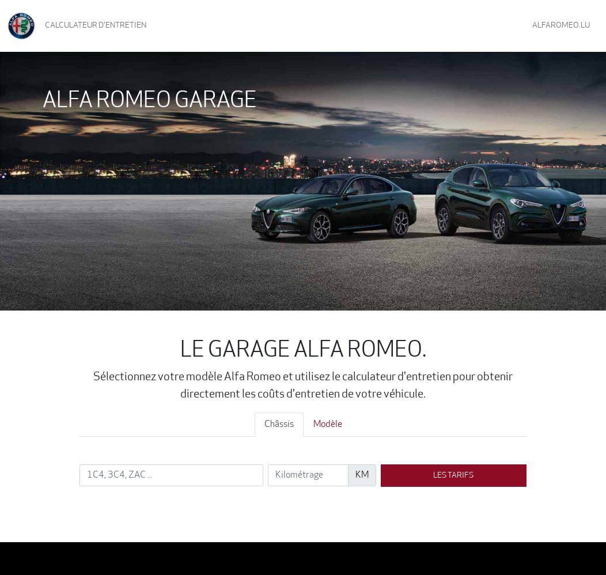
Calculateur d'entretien (95, 25)
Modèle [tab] (327, 424)
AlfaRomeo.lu (561, 25)
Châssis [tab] (279, 424)
